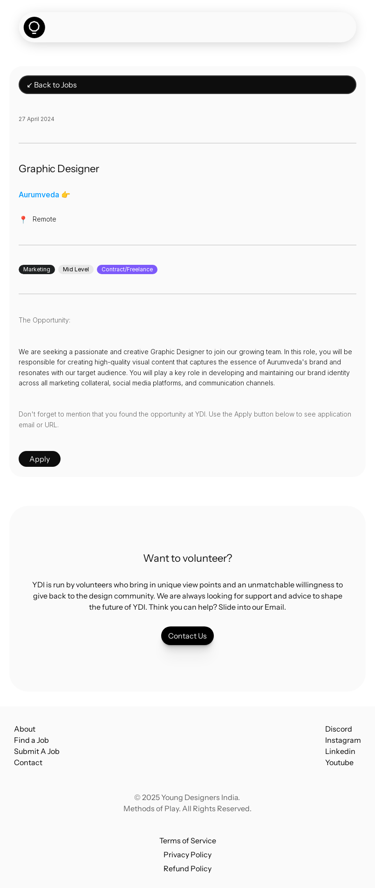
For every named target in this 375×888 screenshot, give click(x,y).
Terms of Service (187, 840)
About (24, 728)
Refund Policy (187, 868)
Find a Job (31, 740)
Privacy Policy (187, 854)
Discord (338, 728)
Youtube (339, 762)
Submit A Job (37, 751)
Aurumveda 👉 (44, 194)
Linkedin (340, 751)
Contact (28, 762)
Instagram (343, 740)
